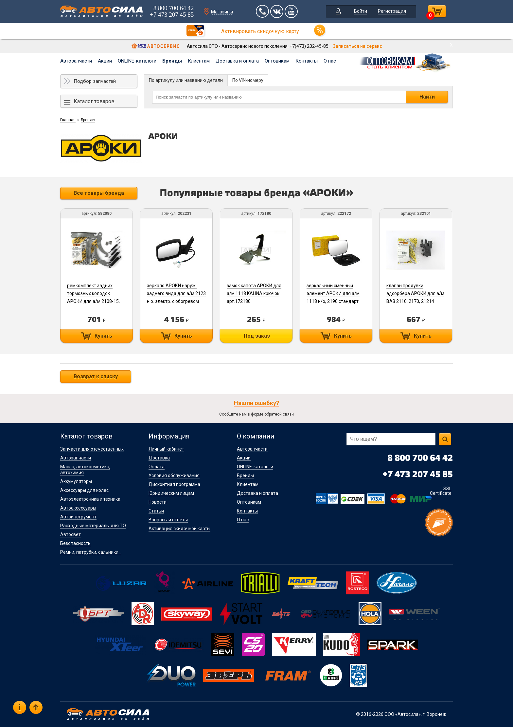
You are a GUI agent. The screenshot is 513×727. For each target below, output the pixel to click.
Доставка (159, 457)
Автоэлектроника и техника (90, 499)
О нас (330, 61)
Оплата (157, 466)
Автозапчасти (76, 61)
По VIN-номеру (247, 80)
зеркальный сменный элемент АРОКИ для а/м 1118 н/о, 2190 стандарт (333, 293)
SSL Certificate (440, 490)
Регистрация (392, 11)
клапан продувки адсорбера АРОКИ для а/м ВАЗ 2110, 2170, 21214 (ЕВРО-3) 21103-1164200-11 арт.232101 (415, 301)
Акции (105, 61)
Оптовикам (277, 61)
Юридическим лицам (171, 493)
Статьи (156, 510)
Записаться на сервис (357, 46)
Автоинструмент (78, 516)
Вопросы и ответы (168, 519)
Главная (68, 120)
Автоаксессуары (78, 508)
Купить (103, 336)
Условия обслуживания (174, 475)
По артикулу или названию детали (186, 80)
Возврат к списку (96, 376)
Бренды (172, 61)
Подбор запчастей (95, 81)
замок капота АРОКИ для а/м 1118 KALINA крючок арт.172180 (254, 293)
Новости (158, 502)
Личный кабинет (166, 449)
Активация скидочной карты (179, 528)
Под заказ (257, 336)
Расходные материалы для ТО (93, 525)
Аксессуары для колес (84, 490)
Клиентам (199, 61)
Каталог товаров (94, 101)
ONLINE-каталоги (137, 61)
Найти (427, 97)
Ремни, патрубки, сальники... (90, 552)
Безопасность (75, 543)
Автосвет (70, 534)
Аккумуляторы (76, 481)
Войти (360, 11)
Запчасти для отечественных (92, 449)
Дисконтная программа (174, 484)
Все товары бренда (99, 193)
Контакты (306, 61)
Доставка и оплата (237, 61)
